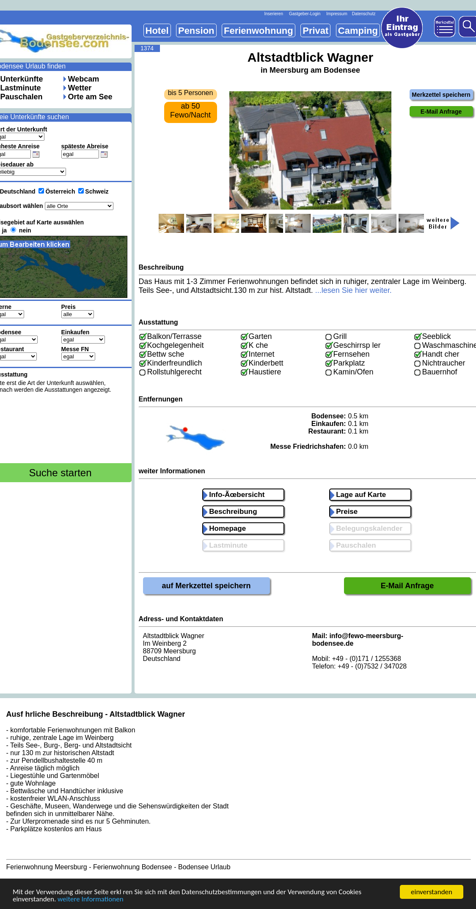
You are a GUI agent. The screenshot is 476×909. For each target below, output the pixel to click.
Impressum (336, 13)
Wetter (80, 88)
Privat (315, 30)
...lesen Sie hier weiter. (353, 290)
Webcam (83, 79)
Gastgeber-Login (305, 13)
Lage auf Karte (358, 495)
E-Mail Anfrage (407, 585)
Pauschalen (21, 97)
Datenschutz (364, 13)
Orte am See (90, 97)
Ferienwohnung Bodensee (132, 867)
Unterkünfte (21, 79)
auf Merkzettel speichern (206, 585)
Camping (358, 30)
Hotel (157, 30)
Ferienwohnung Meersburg (46, 867)
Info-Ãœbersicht (234, 495)
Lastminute (20, 88)
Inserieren (273, 13)
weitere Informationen (91, 899)
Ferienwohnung (258, 30)
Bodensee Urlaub (204, 867)
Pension (196, 30)
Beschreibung (230, 512)
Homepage (224, 528)
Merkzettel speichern (441, 94)
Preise (344, 512)
